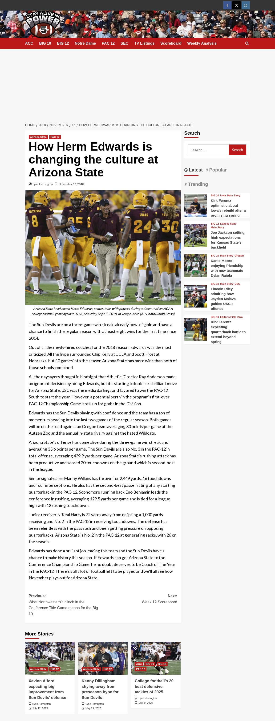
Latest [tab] (195, 169)
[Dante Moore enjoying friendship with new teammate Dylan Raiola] (195, 265)
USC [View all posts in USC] (237, 284)
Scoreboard (170, 43)
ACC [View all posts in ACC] (139, 664)
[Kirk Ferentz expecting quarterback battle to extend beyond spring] (195, 329)
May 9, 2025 (145, 702)
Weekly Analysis (202, 43)
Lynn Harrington (43, 184)
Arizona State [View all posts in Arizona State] (38, 137)
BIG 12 (63, 43)
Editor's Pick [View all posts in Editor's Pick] (228, 317)
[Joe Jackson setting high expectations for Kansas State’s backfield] (195, 235)
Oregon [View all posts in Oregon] (239, 255)
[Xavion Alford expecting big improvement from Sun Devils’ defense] (50, 658)
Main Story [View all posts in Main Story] (233, 195)
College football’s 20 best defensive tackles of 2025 (154, 686)
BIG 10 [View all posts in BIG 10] (150, 664)
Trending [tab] (197, 184)
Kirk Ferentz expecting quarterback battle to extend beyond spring (228, 332)
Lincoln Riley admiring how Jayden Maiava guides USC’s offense (223, 299)
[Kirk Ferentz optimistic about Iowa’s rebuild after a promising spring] (195, 205)
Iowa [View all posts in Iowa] (223, 195)
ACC (29, 43)
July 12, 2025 (40, 708)
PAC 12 (108, 43)
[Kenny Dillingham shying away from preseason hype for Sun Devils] (103, 658)
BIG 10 (45, 43)
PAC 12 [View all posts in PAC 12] (55, 137)
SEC (124, 43)
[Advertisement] (137, 84)
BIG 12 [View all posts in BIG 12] (55, 669)
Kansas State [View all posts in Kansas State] (228, 223)
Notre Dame (85, 43)
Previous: (66, 605)
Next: (140, 599)
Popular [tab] (217, 169)
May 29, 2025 (93, 708)
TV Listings (144, 43)
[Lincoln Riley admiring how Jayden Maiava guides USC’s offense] (195, 295)
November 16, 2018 (71, 184)
